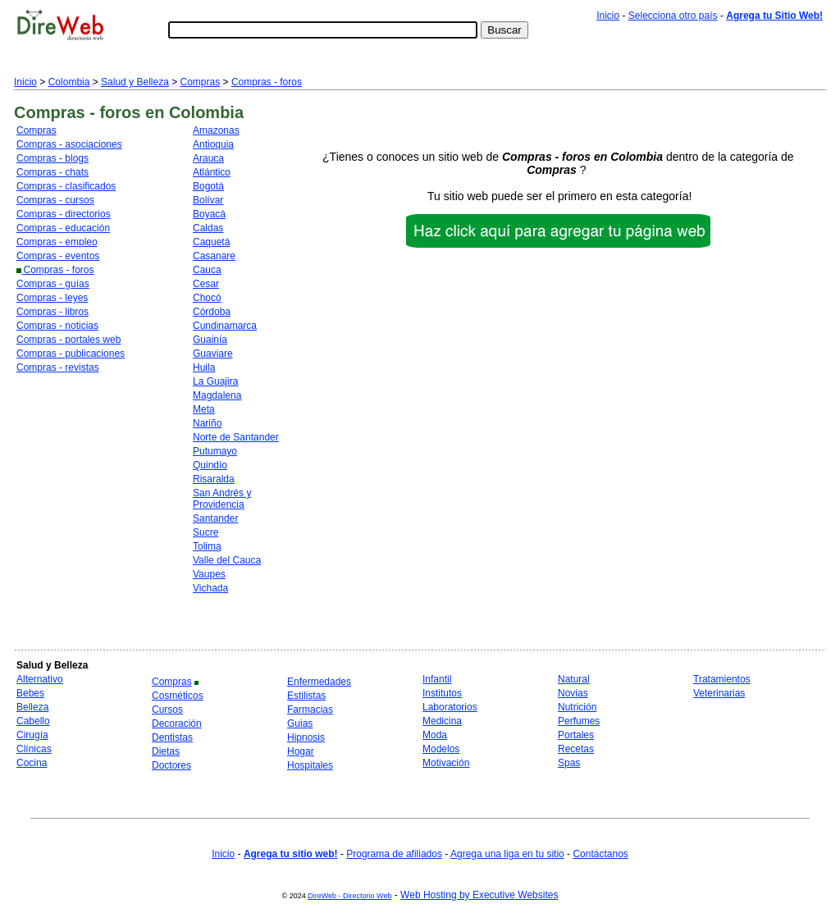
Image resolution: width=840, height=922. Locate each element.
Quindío (210, 465)
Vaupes (209, 574)
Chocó (207, 298)
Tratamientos (722, 679)
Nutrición (577, 707)
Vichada (210, 588)
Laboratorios (449, 707)
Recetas (576, 749)
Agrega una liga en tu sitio (507, 854)
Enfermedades (319, 681)
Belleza (32, 707)
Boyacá (209, 214)
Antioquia (213, 144)
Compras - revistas (57, 367)
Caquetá (211, 242)
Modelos (440, 749)
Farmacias (310, 709)
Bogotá (208, 186)
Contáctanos (600, 854)
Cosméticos (177, 695)
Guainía (210, 339)
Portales (576, 735)
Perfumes (579, 721)
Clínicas (34, 749)
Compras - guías (52, 284)
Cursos (167, 709)
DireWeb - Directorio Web (349, 896)
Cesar (206, 284)
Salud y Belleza (135, 82)
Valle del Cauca (227, 560)
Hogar (300, 751)
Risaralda (214, 479)
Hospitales (310, 765)
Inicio (607, 15)
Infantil (436, 679)
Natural (574, 679)
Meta (204, 409)
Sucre (205, 532)
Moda (434, 735)
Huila (204, 367)
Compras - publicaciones (70, 353)
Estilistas (306, 695)
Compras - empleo (57, 242)
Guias (300, 723)
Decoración (177, 723)
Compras (200, 82)
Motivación (445, 763)
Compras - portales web (68, 339)
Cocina (31, 763)
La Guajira (215, 381)
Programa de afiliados (394, 854)
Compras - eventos (57, 256)
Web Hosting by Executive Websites (479, 895)
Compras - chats (52, 172)
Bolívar (208, 200)
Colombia (69, 82)
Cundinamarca (225, 325)
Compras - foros (266, 82)
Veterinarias (719, 693)
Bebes (30, 693)
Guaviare (213, 353)
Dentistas (172, 737)
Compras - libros (52, 311)
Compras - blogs (52, 158)
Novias (573, 693)
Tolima (207, 546)
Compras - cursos (55, 200)
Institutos (442, 693)
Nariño (207, 423)
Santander (215, 518)
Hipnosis (306, 737)
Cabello (33, 721)
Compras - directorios (63, 214)
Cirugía (32, 735)
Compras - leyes (52, 298)
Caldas (208, 228)
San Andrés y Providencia (222, 498)
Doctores (171, 765)
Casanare (214, 256)
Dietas (166, 751)
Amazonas (216, 130)
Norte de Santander (236, 437)
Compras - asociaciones (69, 144)
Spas (569, 763)
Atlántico (212, 172)
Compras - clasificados (66, 186)
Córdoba (212, 311)
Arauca (208, 158)
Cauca (207, 270)
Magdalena (217, 395)
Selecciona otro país (673, 15)
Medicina (442, 721)
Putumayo (215, 451)
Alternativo (39, 679)
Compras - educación (63, 228)
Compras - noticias (57, 325)
